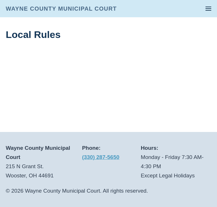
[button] (208, 8)
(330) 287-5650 (100, 157)
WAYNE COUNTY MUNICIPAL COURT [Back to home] (61, 8)
